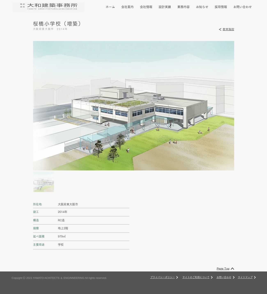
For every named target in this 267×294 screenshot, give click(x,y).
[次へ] (177, 277)
